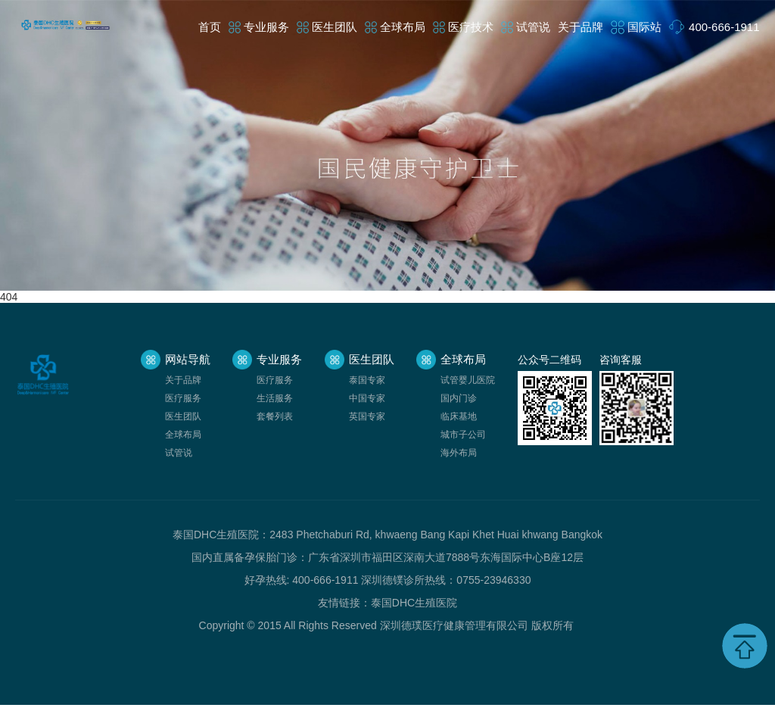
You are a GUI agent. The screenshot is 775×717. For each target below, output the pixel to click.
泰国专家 (367, 380)
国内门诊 (458, 398)
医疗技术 (470, 26)
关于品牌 (580, 26)
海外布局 (458, 452)
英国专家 (367, 416)
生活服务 (275, 398)
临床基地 (458, 416)
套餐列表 (275, 416)
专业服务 (266, 26)
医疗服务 (183, 398)
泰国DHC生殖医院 (414, 603)
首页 (209, 26)
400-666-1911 (724, 26)
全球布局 (402, 26)
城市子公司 (463, 434)
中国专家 (367, 398)
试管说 (533, 26)
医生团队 (334, 26)
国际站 (644, 26)
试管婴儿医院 (467, 380)
